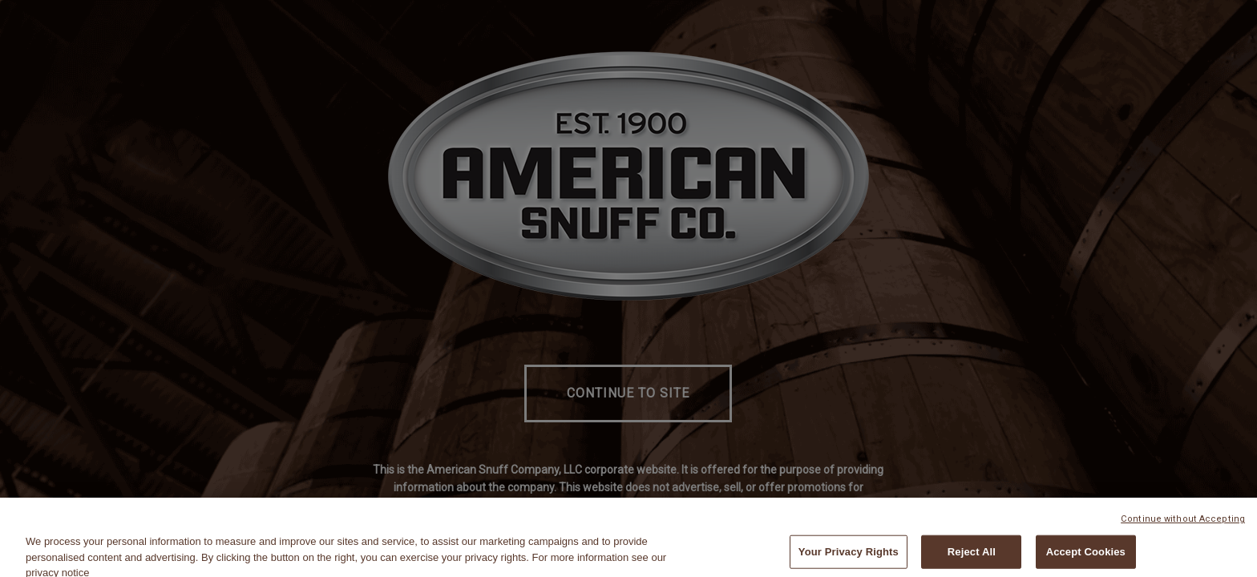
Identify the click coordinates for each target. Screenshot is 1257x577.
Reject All (972, 557)
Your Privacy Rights (848, 557)
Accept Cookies (1086, 557)
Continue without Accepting (1183, 524)
